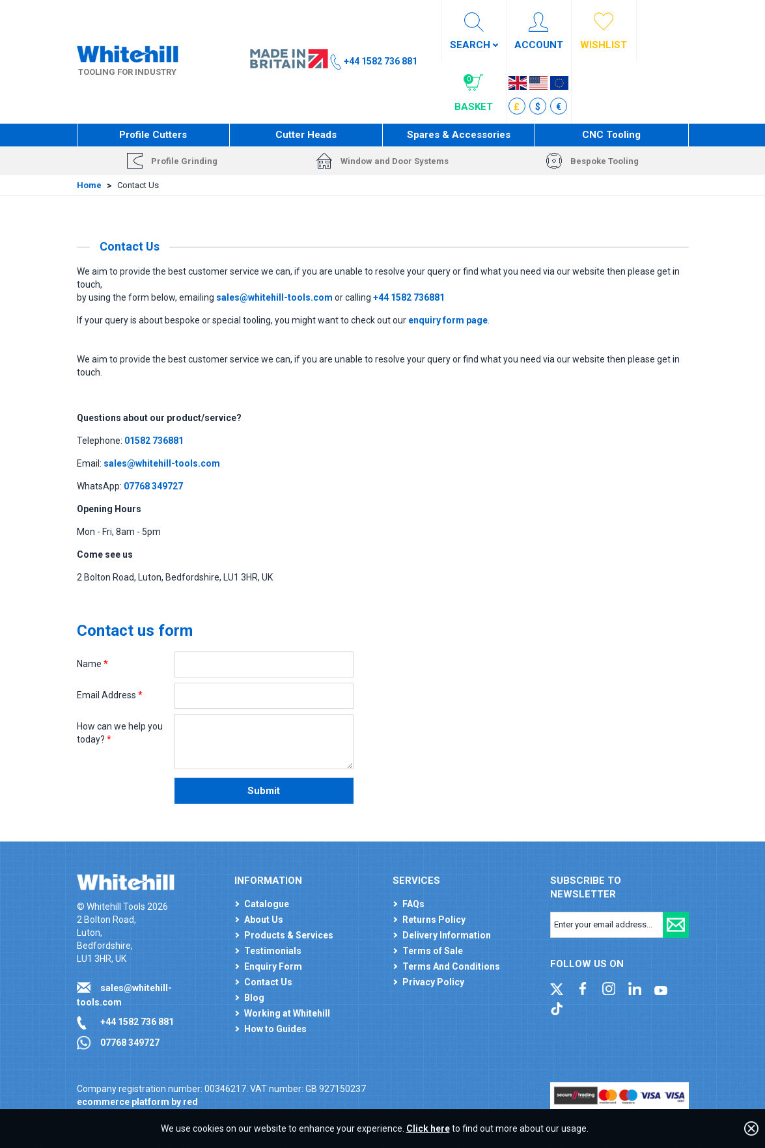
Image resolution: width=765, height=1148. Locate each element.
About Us (263, 919)
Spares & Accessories (458, 135)
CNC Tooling (611, 135)
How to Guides (275, 1029)
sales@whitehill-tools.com (274, 297)
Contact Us (268, 982)
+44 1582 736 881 (137, 1022)
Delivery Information (446, 935)
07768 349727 (130, 1042)
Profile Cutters (153, 135)
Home (89, 185)
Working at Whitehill (287, 1013)
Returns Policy (434, 919)
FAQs (413, 904)
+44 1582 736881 (409, 297)
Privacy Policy (433, 982)
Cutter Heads (306, 135)
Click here (428, 1128)
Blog (254, 997)
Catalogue (266, 904)
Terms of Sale (432, 951)
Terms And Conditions (451, 966)
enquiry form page (448, 320)
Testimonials (272, 951)
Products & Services (288, 935)
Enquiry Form (273, 966)
